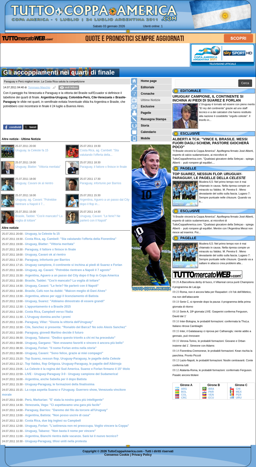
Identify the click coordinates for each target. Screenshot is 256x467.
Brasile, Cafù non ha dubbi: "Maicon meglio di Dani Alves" (66, 291)
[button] (245, 83)
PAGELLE (188, 168)
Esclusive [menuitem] (142, 107)
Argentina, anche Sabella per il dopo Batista (56, 379)
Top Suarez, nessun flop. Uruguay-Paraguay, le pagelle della (72, 358)
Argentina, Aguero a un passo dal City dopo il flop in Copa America (72, 275)
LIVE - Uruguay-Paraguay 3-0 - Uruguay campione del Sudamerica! (71, 374)
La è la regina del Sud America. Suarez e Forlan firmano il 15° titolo (77, 369)
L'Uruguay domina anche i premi (48, 317)
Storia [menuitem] (140, 126)
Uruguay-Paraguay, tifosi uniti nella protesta (56, 441)
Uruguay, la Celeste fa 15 (31, 150)
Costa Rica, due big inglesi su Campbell (53, 420)
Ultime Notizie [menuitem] (145, 100)
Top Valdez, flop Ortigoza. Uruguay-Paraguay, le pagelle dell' (73, 363)
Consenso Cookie (116, 454)
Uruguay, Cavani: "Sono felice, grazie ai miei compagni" (64, 353)
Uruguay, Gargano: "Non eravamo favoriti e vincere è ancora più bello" (74, 343)
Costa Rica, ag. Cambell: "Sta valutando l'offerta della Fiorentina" (70, 239)
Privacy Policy (142, 454)
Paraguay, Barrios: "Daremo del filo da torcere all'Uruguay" (66, 410)
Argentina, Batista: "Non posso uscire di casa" (57, 415)
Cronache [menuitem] (142, 94)
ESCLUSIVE (190, 133)
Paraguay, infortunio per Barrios (100, 183)
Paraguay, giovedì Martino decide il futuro (54, 332)
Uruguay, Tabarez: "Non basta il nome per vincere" (60, 431)
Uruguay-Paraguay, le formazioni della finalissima (60, 384)
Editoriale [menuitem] (142, 87)
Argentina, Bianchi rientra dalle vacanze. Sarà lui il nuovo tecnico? (71, 436)
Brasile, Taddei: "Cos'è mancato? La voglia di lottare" (62, 280)
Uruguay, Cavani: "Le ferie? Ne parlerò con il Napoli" (62, 285)
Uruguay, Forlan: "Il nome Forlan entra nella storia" (61, 348)
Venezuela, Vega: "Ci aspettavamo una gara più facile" (63, 405)
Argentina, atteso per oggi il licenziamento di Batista (62, 296)
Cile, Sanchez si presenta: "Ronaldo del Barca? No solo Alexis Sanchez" (76, 327)
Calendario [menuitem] (143, 132)
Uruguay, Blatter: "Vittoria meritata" (38, 167)
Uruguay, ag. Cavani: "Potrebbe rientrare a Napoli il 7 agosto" (68, 270)
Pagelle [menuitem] (141, 113)
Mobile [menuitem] (140, 138)
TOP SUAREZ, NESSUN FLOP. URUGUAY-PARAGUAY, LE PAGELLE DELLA (208, 176)
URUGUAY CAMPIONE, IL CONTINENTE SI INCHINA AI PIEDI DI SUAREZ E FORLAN (207, 98)
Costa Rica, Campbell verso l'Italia (49, 311)
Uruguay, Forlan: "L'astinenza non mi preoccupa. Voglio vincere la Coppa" (77, 426)
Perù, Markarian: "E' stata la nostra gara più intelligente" (64, 400)
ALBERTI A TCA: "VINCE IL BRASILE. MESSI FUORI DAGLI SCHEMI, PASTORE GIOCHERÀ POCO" (210, 143)
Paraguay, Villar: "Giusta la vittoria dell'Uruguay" (59, 322)
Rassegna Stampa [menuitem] (148, 119)
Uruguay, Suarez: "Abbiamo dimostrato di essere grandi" (65, 301)
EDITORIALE (190, 91)
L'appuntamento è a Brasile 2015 (48, 306)
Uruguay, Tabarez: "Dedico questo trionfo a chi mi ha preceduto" (70, 337)
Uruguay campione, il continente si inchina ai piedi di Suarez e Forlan (73, 265)
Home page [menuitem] (144, 81)
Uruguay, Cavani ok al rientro (34, 183)
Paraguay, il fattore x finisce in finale (103, 167)
